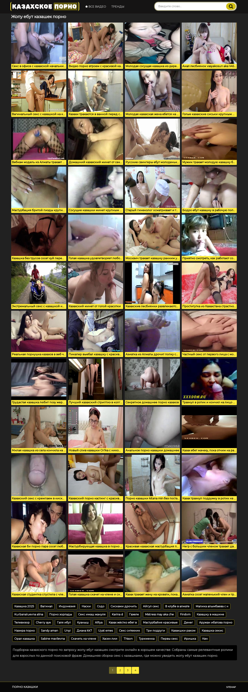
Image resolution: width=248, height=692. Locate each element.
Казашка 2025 (24, 606)
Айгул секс (151, 606)
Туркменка (146, 638)
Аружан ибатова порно (215, 622)
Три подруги (155, 630)
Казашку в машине (210, 614)
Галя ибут (64, 622)
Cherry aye (43, 622)
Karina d (117, 614)
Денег (188, 622)
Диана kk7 (84, 630)
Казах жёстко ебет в (123, 622)
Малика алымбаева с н (212, 606)
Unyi (67, 630)
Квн (205, 638)
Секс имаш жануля (92, 614)
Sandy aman (49, 630)
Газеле (134, 614)
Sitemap (231, 687)
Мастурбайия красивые (160, 622)
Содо (100, 606)
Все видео (95, 6)
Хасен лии (109, 638)
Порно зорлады (60, 614)
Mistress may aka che (159, 614)
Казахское (45, 6)
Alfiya (98, 622)
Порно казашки (25, 687)
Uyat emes (105, 630)
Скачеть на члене (83, 638)
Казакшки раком (183, 630)
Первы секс (169, 638)
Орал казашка (24, 638)
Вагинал (46, 606)
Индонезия (67, 606)
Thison (128, 638)
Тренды (117, 6)
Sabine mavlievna (53, 638)
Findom (185, 614)
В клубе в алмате (177, 606)
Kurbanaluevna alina (28, 614)
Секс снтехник (129, 630)
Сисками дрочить (124, 606)
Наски (86, 606)
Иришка (190, 638)
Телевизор (22, 622)
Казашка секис (212, 630)
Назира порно (24, 630)
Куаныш (83, 622)
